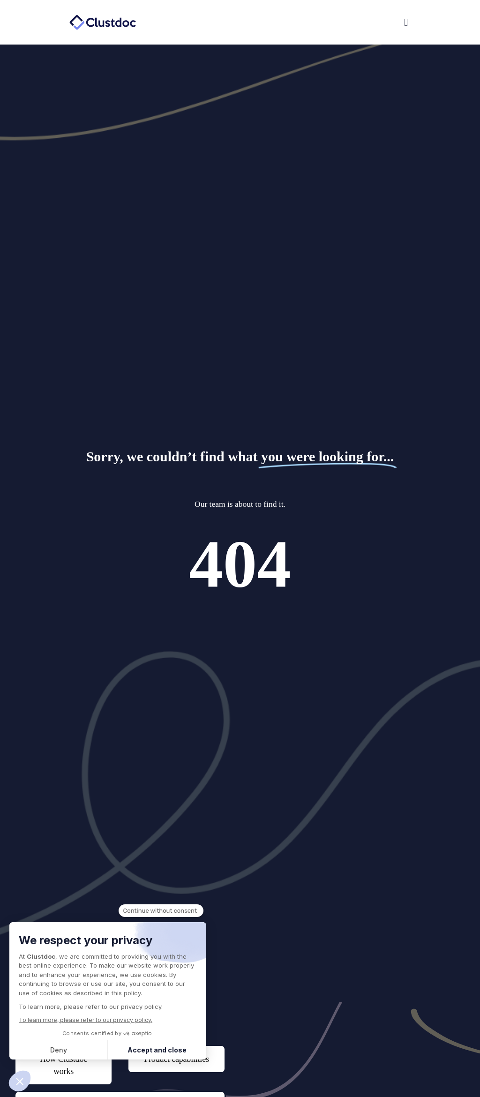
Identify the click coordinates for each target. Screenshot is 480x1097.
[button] (326, 22)
